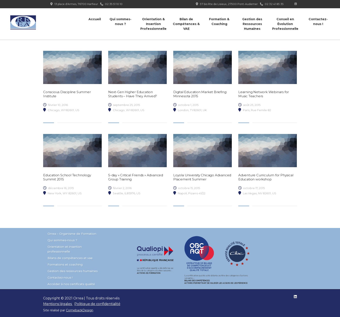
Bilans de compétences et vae (70, 258)
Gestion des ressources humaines (72, 271)
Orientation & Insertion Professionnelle (153, 24)
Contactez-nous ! (318, 21)
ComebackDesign (79, 310)
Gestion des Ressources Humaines (252, 24)
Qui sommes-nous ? (120, 21)
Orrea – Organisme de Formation (71, 233)
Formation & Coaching (219, 21)
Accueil (94, 19)
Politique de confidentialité (97, 304)
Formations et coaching (65, 264)
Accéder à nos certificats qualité (71, 284)
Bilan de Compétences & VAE (186, 24)
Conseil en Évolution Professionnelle (285, 24)
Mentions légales (58, 304)
